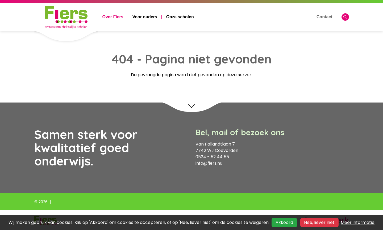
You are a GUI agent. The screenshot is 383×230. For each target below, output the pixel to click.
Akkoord (284, 222)
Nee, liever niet (319, 222)
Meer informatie (357, 222)
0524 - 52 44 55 (212, 157)
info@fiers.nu (208, 163)
